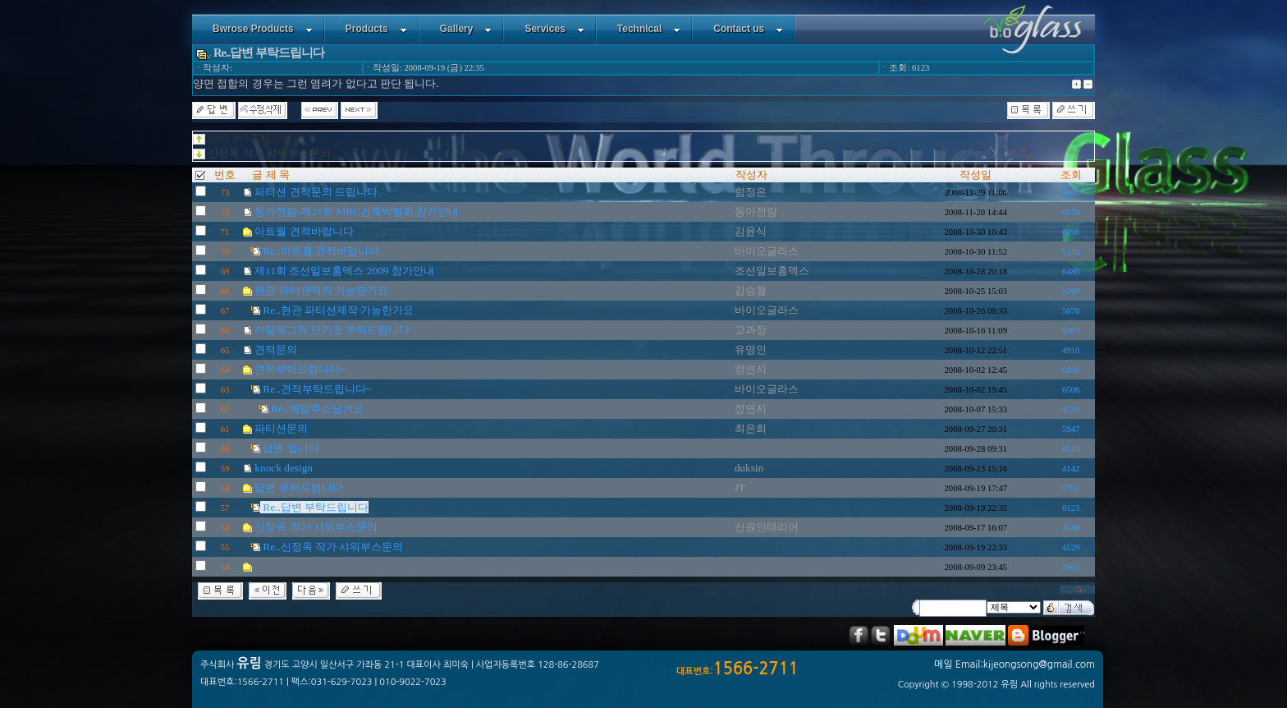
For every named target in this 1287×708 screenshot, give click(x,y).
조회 (1071, 174)
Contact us (748, 28)
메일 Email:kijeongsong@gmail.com (1014, 664)
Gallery (466, 28)
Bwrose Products (263, 28)
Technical (648, 28)
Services (554, 28)
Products (376, 28)
